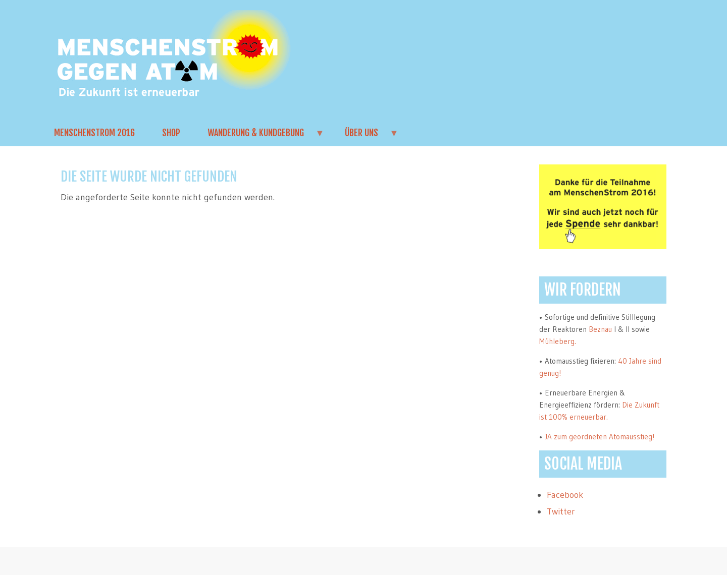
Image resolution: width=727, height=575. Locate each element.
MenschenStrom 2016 (94, 132)
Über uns (365, 136)
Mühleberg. (557, 341)
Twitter (561, 511)
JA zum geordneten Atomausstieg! (599, 436)
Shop (171, 132)
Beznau (600, 329)
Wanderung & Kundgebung (259, 136)
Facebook (565, 494)
